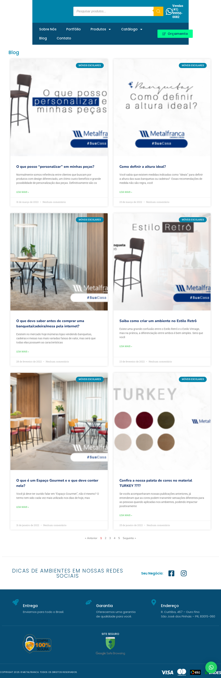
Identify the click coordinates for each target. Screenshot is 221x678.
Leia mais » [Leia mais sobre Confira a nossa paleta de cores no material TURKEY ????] (125, 515)
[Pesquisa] (175, 10)
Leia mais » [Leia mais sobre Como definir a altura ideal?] (125, 192)
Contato (145, 27)
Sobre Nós (15, 27)
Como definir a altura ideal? (142, 166)
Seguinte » (129, 538)
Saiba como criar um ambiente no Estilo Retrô (158, 321)
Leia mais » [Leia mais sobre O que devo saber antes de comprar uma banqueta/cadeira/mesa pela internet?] (22, 351)
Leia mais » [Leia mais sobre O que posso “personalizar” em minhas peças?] (22, 192)
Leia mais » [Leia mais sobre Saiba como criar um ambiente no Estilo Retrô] (125, 346)
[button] (211, 667)
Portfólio (41, 27)
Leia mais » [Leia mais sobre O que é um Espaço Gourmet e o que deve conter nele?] (22, 507)
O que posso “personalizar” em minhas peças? (55, 166)
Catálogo (100, 27)
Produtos (68, 27)
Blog (124, 27)
